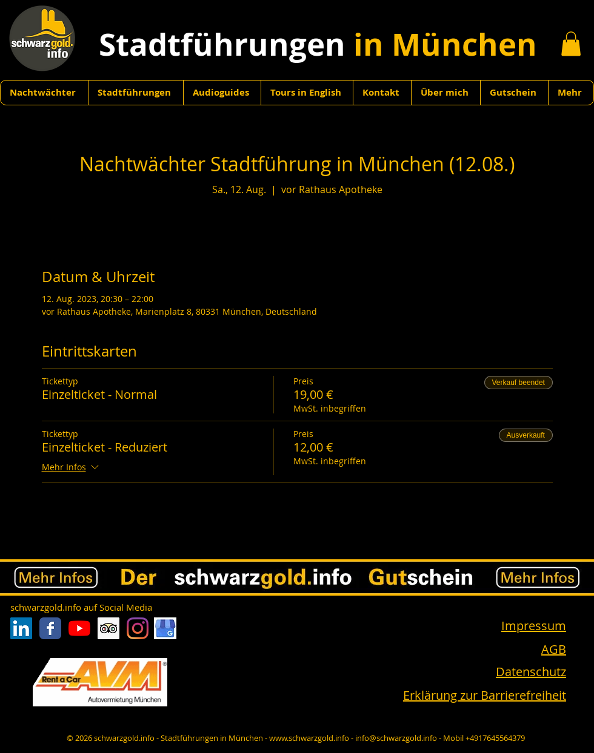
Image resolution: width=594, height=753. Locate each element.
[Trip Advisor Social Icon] (108, 628)
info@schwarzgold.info (396, 737)
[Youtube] (79, 628)
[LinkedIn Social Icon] (21, 628)
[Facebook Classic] (50, 628)
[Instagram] (137, 628)
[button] (571, 43)
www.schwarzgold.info (309, 737)
